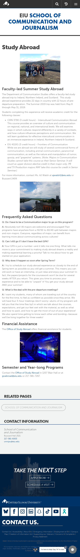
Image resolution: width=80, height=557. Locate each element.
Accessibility (17, 532)
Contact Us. (20, 522)
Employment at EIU (62, 532)
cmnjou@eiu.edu (11, 441)
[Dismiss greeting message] (65, 547)
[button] (73, 550)
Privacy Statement (40, 537)
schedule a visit (40, 484)
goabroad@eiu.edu (12, 376)
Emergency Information (43, 532)
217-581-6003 (10, 438)
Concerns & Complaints (65, 534)
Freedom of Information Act (20, 534)
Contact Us (6, 532)
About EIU (28, 532)
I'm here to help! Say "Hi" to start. (53, 549)
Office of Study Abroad (18, 329)
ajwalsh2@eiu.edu (61, 175)
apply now (40, 478)
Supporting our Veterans (44, 534)
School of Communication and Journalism (33, 407)
